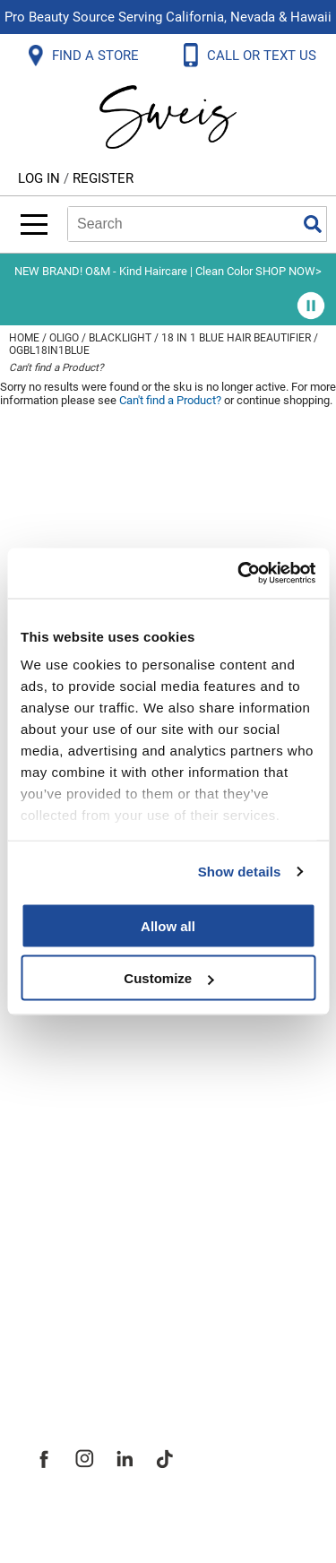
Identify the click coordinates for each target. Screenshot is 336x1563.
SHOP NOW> (288, 271)
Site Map (62, 1228)
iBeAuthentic (203, 1520)
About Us (63, 1149)
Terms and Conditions (114, 1016)
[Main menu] (34, 224)
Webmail (62, 1055)
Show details (239, 871)
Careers (58, 1267)
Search (313, 224)
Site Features (80, 1188)
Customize (168, 978)
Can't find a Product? (56, 367)
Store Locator (81, 1306)
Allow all (168, 925)
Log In (41, 178)
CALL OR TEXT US (263, 55)
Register (103, 178)
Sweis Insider (80, 1346)
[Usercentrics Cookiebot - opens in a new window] (239, 573)
